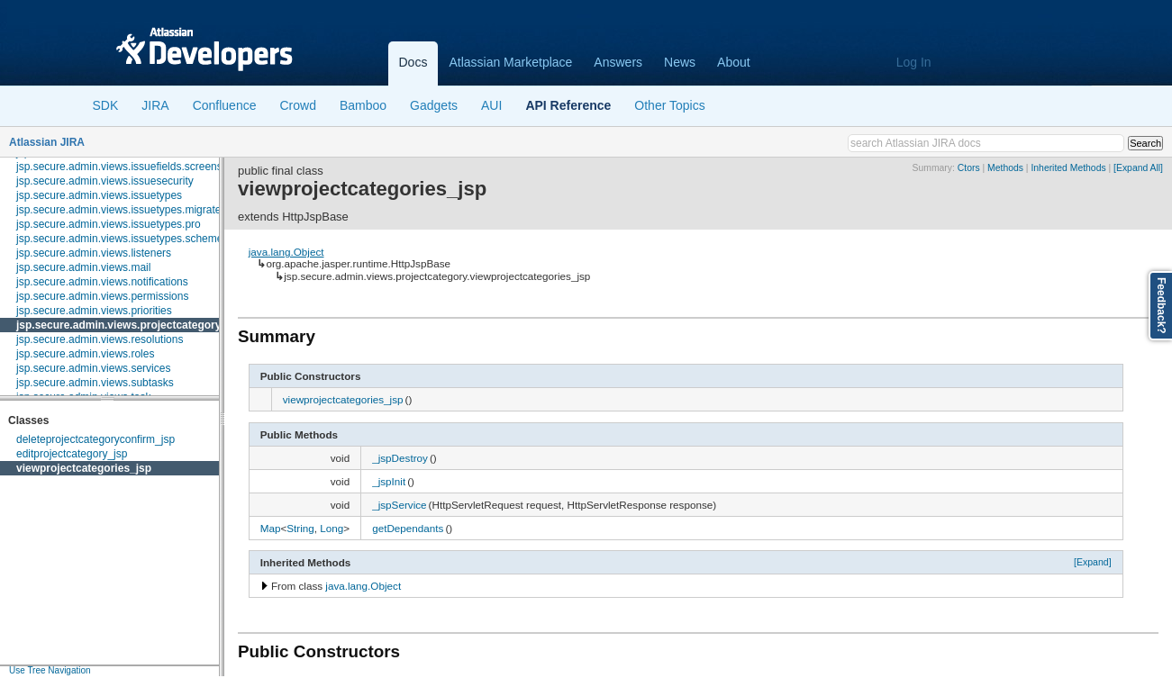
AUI (491, 105)
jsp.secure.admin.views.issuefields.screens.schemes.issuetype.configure (190, 166)
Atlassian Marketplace (510, 62)
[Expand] (1093, 561)
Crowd (297, 105)
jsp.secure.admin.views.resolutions (99, 339)
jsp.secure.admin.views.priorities (94, 310)
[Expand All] (1138, 168)
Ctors (969, 168)
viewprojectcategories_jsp (83, 468)
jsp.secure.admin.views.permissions (102, 296)
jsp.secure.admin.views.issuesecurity (105, 181)
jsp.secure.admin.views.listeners (93, 253)
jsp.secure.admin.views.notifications (102, 282)
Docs (413, 62)
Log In (913, 62)
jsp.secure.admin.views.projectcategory (118, 325)
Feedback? (1161, 305)
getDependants (407, 528)
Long (331, 528)
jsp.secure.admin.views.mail (83, 267)
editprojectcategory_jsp (71, 453)
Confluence (225, 105)
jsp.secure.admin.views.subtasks (95, 382)
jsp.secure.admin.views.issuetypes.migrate (118, 209)
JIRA (154, 105)
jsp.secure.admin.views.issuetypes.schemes (122, 238)
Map (270, 528)
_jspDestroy (400, 458)
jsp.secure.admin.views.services (93, 368)
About (733, 62)
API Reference (568, 105)
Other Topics (669, 105)
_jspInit (388, 481)
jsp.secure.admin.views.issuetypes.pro (108, 224)
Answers (618, 62)
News (679, 62)
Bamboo (363, 105)
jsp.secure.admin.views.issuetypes (99, 195)
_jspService (399, 505)
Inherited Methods (1068, 168)
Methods (1005, 168)
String (300, 528)
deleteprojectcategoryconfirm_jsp (95, 439)
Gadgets (434, 105)
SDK (106, 105)
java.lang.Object (286, 252)
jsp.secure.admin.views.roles (85, 354)
